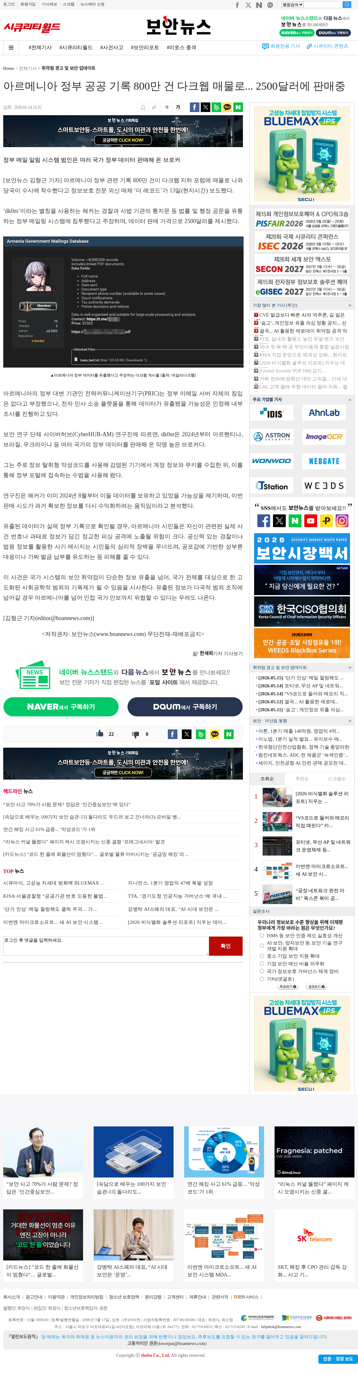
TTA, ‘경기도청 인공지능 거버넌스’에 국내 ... (177, 896)
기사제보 (49, 4)
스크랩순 (337, 778)
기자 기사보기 (218, 653)
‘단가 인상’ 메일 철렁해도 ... (300, 677)
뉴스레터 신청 (93, 4)
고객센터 (175, 1297)
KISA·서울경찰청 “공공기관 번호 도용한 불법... (55, 896)
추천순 (302, 778)
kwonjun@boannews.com (182, 1343)
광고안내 (34, 1297)
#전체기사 (40, 47)
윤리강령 (153, 1297)
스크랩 (68, 4)
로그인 (9, 4)
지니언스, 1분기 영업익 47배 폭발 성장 (170, 883)
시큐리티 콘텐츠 (331, 46)
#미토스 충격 (181, 47)
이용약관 (56, 1297)
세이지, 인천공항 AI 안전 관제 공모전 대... (302, 763)
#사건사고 (111, 47)
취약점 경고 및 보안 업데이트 (69, 68)
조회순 (267, 778)
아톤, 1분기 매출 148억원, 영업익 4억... (299, 731)
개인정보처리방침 (86, 1297)
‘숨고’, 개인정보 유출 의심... (301, 709)
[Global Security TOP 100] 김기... (293, 370)
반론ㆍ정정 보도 (338, 1359)
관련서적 (220, 1297)
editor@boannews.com (63, 618)
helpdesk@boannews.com (281, 1327)
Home (8, 68)
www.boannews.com (120, 634)
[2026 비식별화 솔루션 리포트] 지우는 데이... (177, 922)
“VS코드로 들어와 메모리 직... (303, 693)
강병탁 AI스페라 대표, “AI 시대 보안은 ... (173, 909)
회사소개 (11, 1297)
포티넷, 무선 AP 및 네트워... (300, 685)
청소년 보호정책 (124, 1297)
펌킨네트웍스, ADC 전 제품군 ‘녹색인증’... (303, 755)
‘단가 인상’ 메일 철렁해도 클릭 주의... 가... (50, 909)
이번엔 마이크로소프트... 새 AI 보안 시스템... (53, 922)
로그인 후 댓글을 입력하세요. (106, 946)
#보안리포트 (145, 47)
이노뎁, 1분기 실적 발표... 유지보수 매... (300, 739)
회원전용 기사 (285, 46)
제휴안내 (197, 1297)
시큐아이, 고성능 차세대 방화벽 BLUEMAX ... (54, 883)
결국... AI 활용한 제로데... (298, 701)
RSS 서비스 (248, 1297)
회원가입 (28, 4)
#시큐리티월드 (76, 47)
